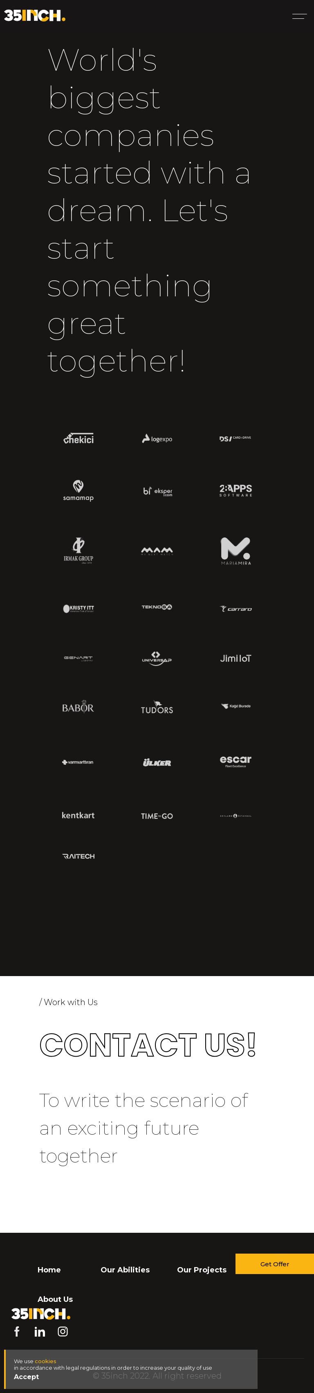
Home (49, 1269)
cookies (45, 1361)
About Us (55, 1299)
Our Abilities (125, 1269)
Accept (26, 1377)
